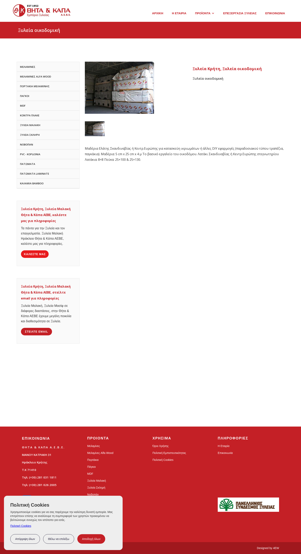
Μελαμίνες (93, 446)
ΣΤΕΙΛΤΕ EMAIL (36, 331)
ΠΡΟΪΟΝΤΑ (202, 13)
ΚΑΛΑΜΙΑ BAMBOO (32, 183)
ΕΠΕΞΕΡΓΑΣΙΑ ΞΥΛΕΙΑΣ (240, 13)
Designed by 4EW (268, 548)
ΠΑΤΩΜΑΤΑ (27, 164)
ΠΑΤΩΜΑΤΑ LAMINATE (34, 173)
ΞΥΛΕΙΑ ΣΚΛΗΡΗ (30, 135)
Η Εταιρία (223, 446)
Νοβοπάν (93, 494)
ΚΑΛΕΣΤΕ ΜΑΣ (35, 254)
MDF (23, 105)
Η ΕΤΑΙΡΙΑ (179, 13)
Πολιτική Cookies (20, 525)
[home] (41, 12)
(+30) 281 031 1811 (43, 477)
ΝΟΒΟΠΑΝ (26, 144)
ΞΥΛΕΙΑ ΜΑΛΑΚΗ (30, 125)
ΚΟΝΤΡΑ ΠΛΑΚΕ (29, 115)
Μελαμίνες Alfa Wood (100, 452)
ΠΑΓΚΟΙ (24, 96)
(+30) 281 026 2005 (43, 485)
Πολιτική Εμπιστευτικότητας (169, 452)
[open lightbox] (95, 128)
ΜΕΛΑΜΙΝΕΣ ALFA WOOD (35, 76)
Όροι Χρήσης (160, 446)
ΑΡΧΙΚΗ (157, 13)
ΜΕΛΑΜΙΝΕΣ (27, 67)
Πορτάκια (92, 459)
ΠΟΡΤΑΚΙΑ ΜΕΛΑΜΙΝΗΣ (35, 86)
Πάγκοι (91, 466)
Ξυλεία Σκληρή (96, 487)
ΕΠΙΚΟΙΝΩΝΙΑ (275, 13)
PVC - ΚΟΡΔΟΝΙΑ (30, 154)
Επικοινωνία (225, 452)
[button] (204, 13)
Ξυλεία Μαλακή (96, 480)
